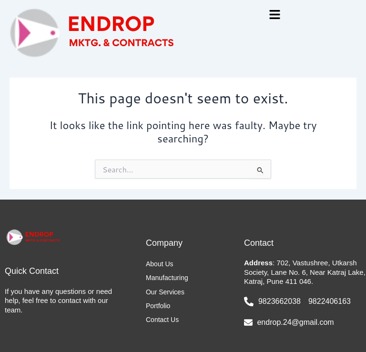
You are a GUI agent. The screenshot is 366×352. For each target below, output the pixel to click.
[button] (274, 15)
